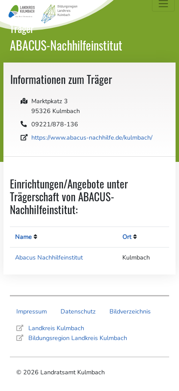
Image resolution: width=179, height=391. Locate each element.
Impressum (31, 311)
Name (23, 237)
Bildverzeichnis (130, 311)
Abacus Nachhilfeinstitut (49, 257)
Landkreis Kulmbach (56, 328)
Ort (126, 237)
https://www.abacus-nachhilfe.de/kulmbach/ (91, 137)
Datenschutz (78, 311)
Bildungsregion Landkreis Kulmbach (77, 338)
